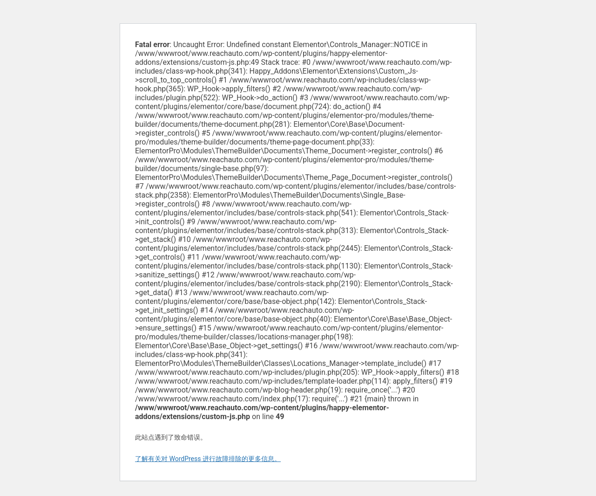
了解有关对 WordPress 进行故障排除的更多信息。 (208, 458)
